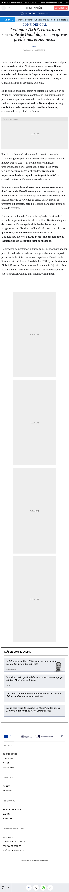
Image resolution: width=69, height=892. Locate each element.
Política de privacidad (13, 850)
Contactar (8, 758)
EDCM (34, 47)
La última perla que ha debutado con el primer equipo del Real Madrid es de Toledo (34, 679)
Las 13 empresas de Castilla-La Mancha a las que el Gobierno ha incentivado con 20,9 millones (33, 709)
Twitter (6, 786)
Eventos (6, 814)
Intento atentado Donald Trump (51, 2)
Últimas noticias (16, 2)
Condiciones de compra (14, 841)
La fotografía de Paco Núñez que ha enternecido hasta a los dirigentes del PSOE (31, 662)
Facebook (7, 790)
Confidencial (34, 24)
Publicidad (8, 818)
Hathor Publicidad (12, 809)
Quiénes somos (10, 754)
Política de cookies (12, 846)
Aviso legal (8, 837)
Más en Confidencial (17, 651)
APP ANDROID (8, 767)
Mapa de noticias (31, 2)
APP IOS (6, 763)
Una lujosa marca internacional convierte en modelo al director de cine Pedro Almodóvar (33, 695)
